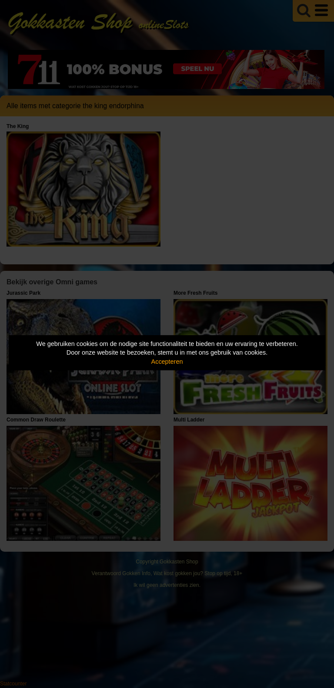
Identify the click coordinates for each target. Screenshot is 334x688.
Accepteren (167, 361)
